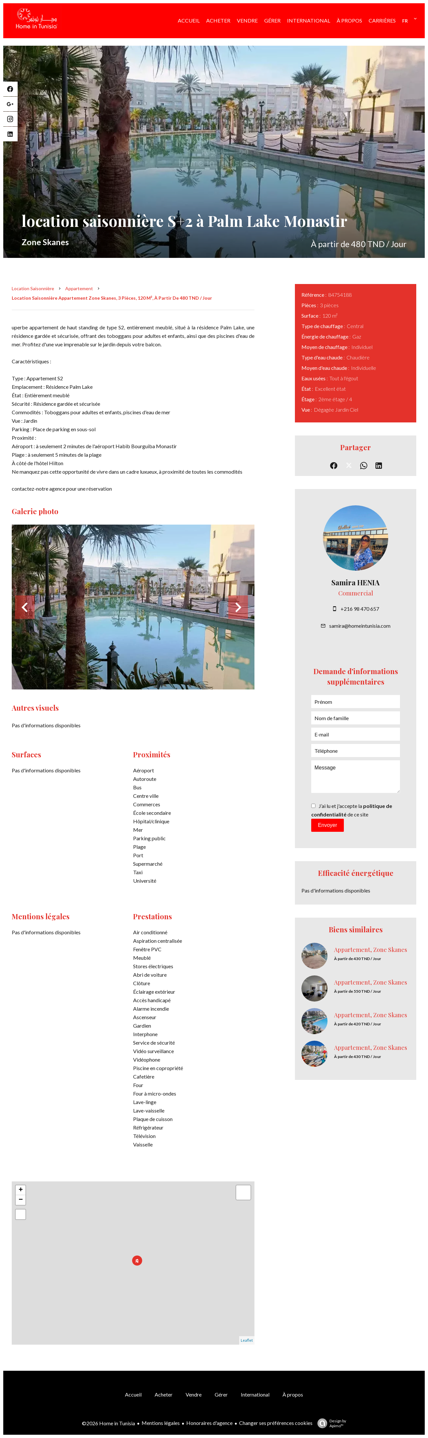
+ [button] (21, 1190)
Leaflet (247, 1340)
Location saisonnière (33, 288)
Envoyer (327, 825)
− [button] (21, 1200)
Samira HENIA (355, 582)
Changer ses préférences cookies (276, 1423)
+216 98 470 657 (360, 609)
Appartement (79, 288)
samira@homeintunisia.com (359, 626)
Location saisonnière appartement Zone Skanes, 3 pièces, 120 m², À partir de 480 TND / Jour (112, 298)
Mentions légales (161, 1423)
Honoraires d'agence (209, 1423)
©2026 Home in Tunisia (108, 1423)
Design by (330, 1423)
